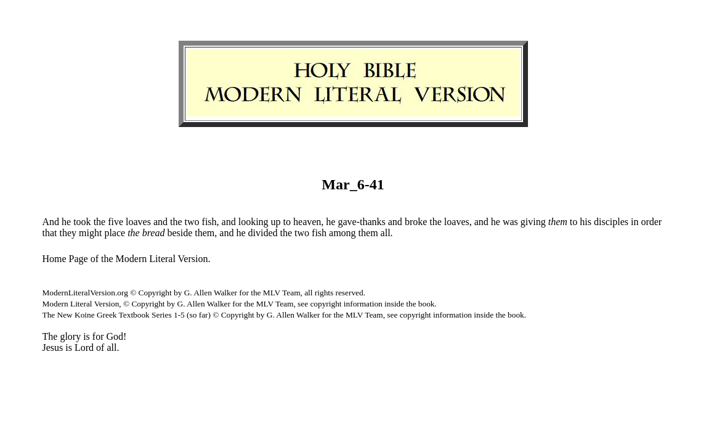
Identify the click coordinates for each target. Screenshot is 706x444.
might (90, 233)
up (276, 221)
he (66, 221)
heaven (307, 221)
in (634, 221)
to (287, 221)
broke (416, 221)
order (651, 221)
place (114, 233)
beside (179, 233)
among (342, 233)
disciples (611, 221)
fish (209, 221)
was (510, 221)
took (82, 221)
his (585, 221)
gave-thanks (361, 221)
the (100, 221)
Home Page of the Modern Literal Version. (127, 258)
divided (263, 233)
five (115, 221)
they (68, 233)
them (204, 233)
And (51, 221)
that (50, 233)
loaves (138, 221)
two (192, 221)
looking (253, 221)
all (386, 233)
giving (533, 221)
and (160, 221)
